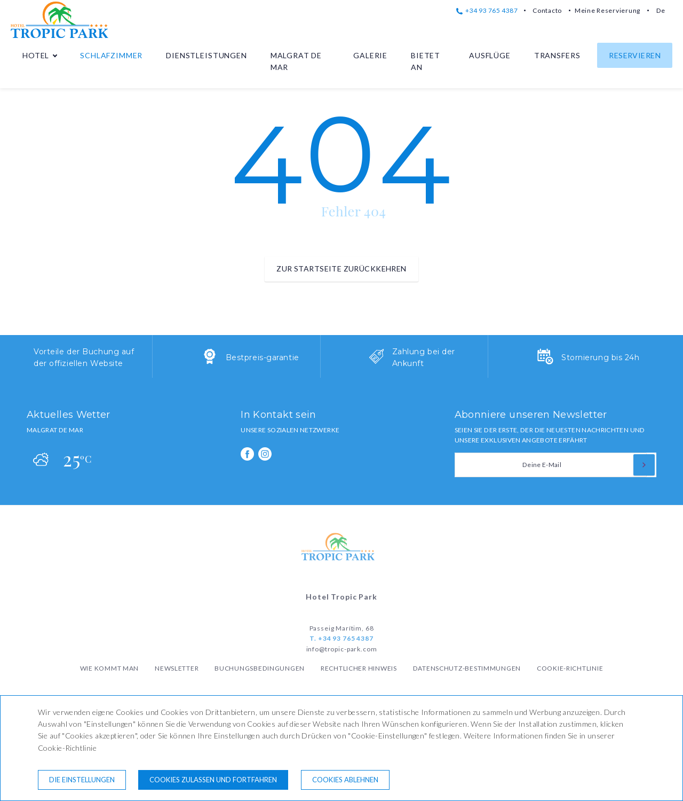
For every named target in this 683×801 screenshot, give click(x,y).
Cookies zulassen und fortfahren (213, 779)
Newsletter (176, 668)
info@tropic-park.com (341, 649)
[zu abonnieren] (644, 465)
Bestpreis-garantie (262, 357)
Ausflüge (490, 55)
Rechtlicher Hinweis (359, 668)
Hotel (35, 55)
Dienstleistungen (206, 55)
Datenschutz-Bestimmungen (467, 668)
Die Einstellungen (82, 779)
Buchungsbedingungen (260, 668)
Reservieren (635, 55)
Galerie (370, 55)
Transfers (557, 55)
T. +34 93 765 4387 (341, 638)
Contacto (547, 10)
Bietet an (425, 61)
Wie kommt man (109, 668)
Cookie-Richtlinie (570, 668)
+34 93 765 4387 (487, 10)
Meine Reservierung (607, 10)
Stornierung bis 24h (600, 357)
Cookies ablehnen (345, 779)
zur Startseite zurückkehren (341, 268)
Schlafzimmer (111, 55)
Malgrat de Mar (296, 61)
